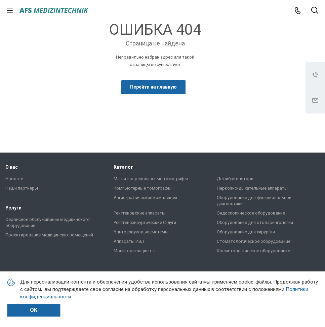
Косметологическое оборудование (253, 250)
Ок (33, 310)
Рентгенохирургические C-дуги (145, 222)
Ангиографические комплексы (145, 197)
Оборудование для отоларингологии (255, 222)
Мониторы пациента (135, 250)
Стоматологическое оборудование (253, 241)
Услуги (13, 207)
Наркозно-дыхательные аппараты (252, 188)
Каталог (123, 167)
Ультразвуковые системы (141, 231)
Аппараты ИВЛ (129, 241)
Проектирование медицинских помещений (49, 234)
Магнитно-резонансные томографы (151, 178)
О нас (11, 167)
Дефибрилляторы (235, 178)
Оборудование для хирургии (246, 231)
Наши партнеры (21, 188)
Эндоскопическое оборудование (251, 213)
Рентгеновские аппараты (139, 213)
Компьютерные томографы (142, 188)
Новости (14, 178)
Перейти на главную (153, 87)
